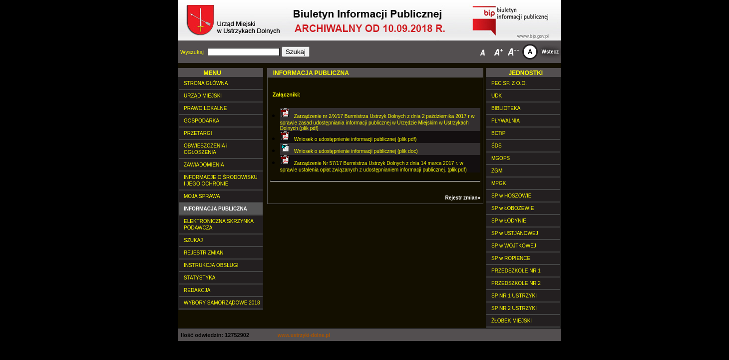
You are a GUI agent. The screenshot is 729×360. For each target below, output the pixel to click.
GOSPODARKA (201, 121)
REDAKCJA (197, 290)
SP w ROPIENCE (510, 258)
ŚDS (496, 145)
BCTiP (498, 133)
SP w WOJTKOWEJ (513, 245)
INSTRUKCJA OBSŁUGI (211, 265)
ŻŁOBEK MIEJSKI (511, 321)
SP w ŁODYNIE (508, 221)
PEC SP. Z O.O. (509, 83)
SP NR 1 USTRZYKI (514, 295)
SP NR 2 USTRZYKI (514, 308)
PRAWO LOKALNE (205, 108)
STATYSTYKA (200, 277)
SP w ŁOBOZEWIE (512, 208)
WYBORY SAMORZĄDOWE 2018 (222, 303)
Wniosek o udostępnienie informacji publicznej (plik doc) (356, 151)
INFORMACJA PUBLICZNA (215, 209)
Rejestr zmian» (462, 197)
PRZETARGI (198, 133)
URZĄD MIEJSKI (203, 95)
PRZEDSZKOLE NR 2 (516, 283)
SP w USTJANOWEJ (514, 233)
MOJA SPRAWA (202, 196)
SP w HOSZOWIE (511, 195)
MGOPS (500, 158)
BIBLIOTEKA (505, 108)
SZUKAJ (193, 240)
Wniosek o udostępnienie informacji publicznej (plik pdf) (355, 139)
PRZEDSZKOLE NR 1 (516, 271)
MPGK (498, 183)
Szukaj (296, 52)
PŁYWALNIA (505, 121)
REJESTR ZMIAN (203, 253)
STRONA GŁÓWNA (206, 83)
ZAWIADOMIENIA (204, 165)
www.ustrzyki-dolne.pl (304, 335)
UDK (496, 95)
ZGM (496, 171)
